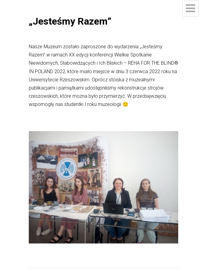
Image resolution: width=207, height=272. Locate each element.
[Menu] (190, 8)
